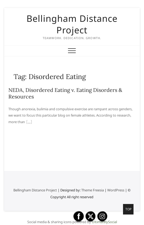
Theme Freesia (92, 190)
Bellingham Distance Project (72, 24)
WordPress (115, 190)
